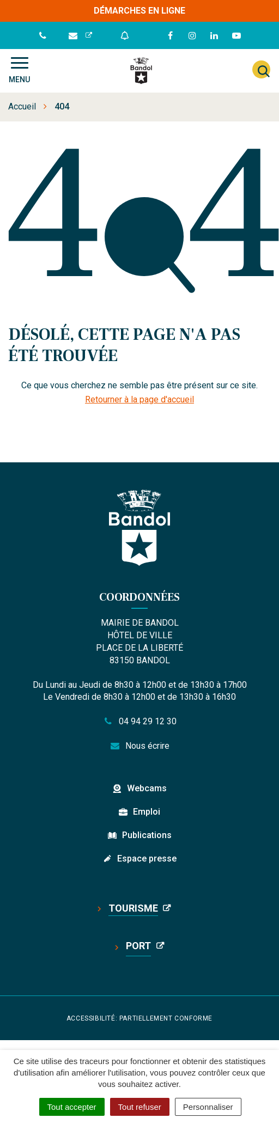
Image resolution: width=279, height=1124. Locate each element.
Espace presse (147, 858)
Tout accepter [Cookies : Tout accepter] (71, 1106)
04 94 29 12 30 (139, 721)
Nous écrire (140, 746)
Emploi (146, 812)
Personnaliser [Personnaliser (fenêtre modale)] (208, 1106)
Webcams (147, 788)
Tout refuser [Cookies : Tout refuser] (139, 1106)
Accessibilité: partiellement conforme (139, 1018)
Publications (147, 835)
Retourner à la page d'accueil (139, 399)
